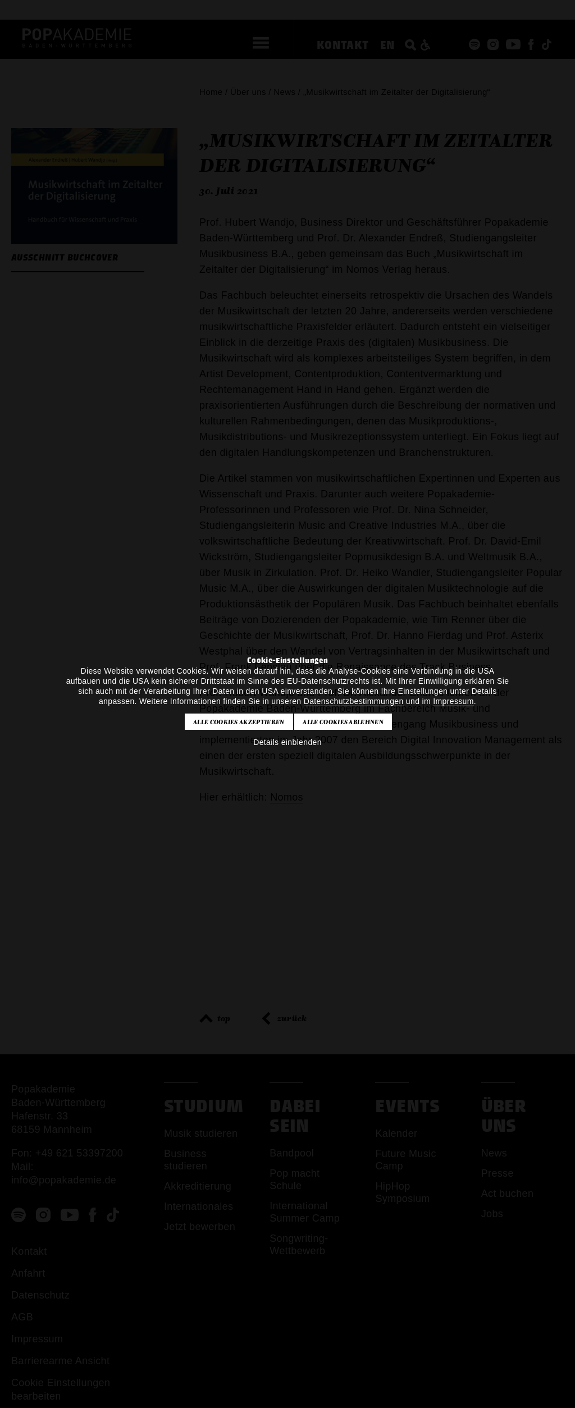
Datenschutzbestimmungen (354, 701)
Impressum (453, 701)
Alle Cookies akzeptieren (239, 722)
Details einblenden (287, 742)
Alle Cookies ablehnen (343, 722)
